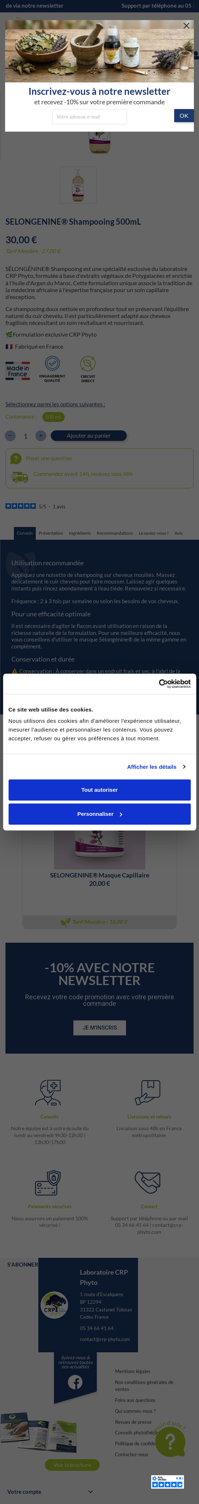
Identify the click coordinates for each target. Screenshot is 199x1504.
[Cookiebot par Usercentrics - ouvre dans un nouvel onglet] (159, 684)
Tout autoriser (99, 790)
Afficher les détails (151, 767)
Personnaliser (99, 814)
